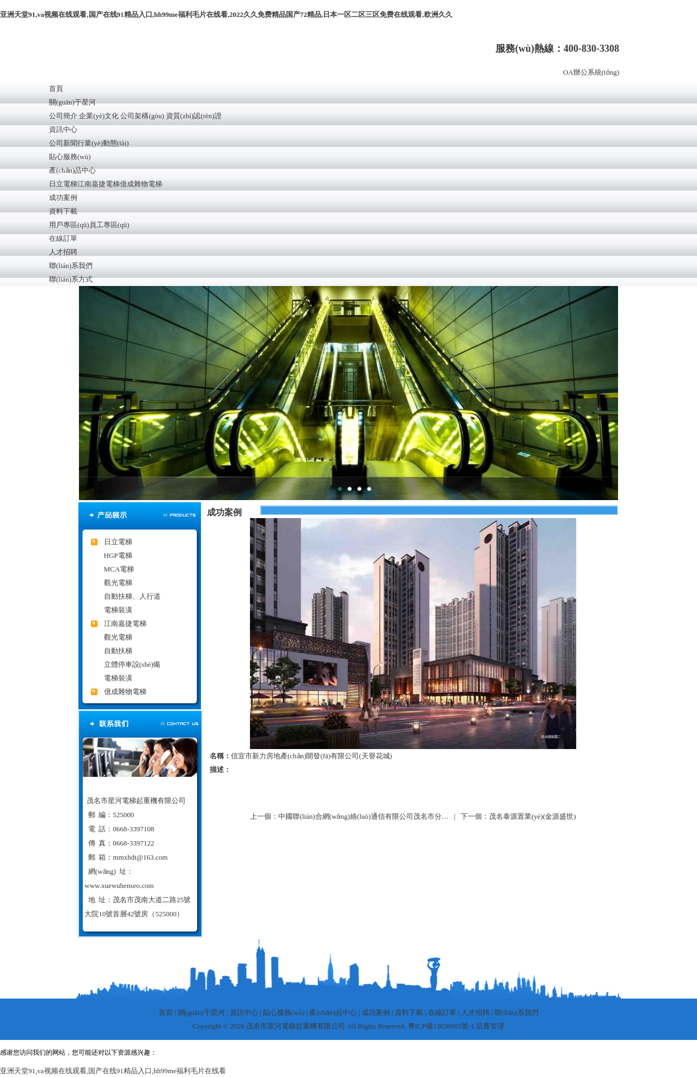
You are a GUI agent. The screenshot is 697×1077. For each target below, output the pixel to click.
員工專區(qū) (109, 225)
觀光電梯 (118, 583)
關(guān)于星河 (72, 102)
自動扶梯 (118, 651)
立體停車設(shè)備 (132, 664)
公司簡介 (63, 116)
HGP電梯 (118, 555)
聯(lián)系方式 (71, 279)
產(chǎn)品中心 (72, 170)
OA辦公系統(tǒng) (591, 72)
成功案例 (63, 197)
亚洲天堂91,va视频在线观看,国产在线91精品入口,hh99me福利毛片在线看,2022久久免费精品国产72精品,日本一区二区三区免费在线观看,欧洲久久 (226, 14)
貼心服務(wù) (70, 157)
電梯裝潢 (118, 610)
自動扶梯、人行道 (132, 596)
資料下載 (63, 211)
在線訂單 (63, 238)
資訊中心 (63, 129)
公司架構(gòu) (142, 116)
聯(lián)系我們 (71, 265)
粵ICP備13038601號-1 (441, 1026)
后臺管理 (490, 1026)
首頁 (56, 88)
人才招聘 (63, 252)
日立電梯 (63, 184)
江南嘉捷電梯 (98, 184)
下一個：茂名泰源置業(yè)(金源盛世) (518, 816)
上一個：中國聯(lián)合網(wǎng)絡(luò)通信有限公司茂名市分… (349, 816)
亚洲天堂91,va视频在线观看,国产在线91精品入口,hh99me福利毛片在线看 (113, 1071)
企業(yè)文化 (99, 116)
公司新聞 (63, 143)
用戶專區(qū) (69, 225)
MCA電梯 (119, 569)
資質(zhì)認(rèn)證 (194, 116)
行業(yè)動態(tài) (103, 143)
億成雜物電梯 (141, 184)
